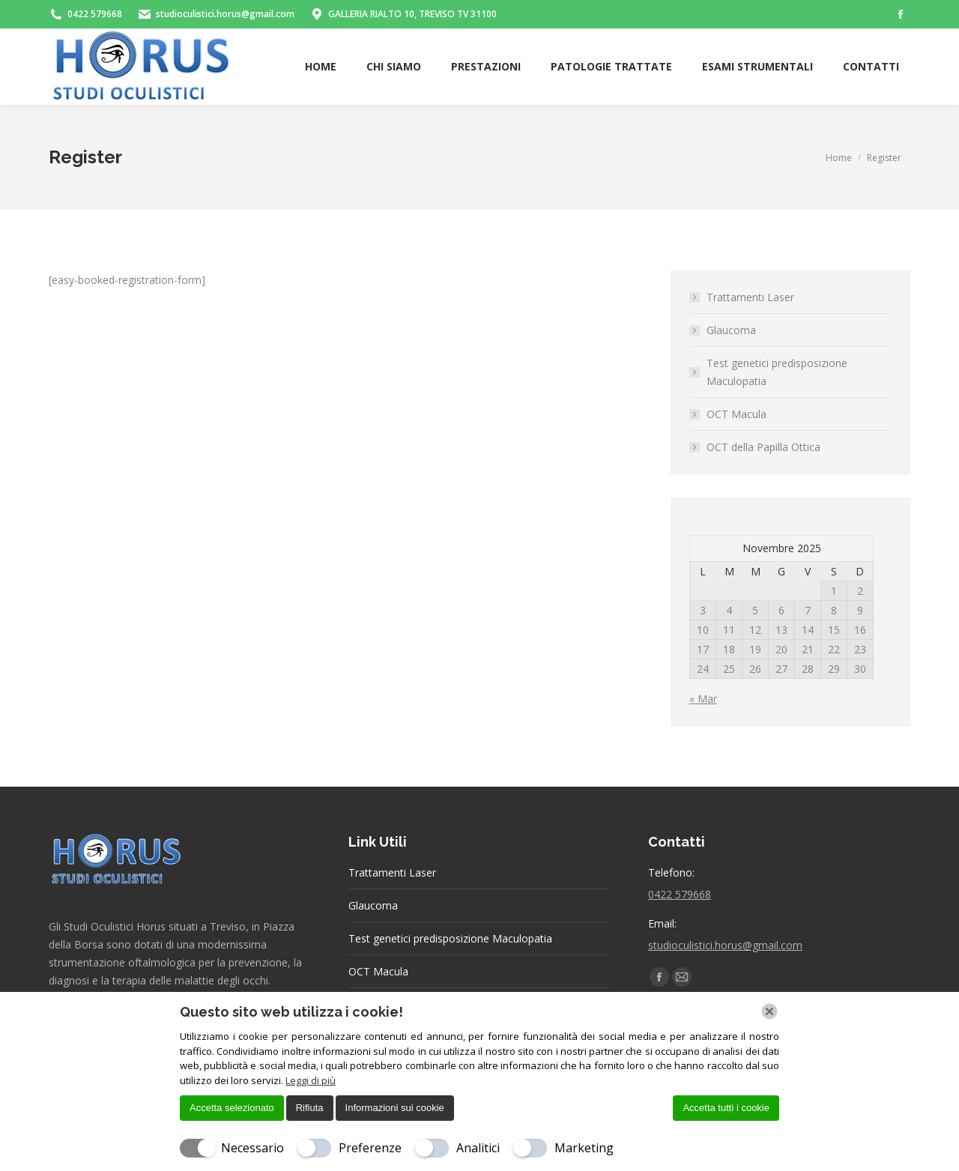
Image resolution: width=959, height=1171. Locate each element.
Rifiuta (310, 1107)
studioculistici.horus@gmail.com (725, 945)
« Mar (703, 699)
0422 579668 (679, 894)
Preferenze (370, 1148)
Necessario (252, 1148)
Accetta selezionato (232, 1107)
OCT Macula (736, 414)
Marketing (584, 1148)
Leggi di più (310, 1080)
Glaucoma (731, 330)
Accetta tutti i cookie (726, 1107)
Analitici (478, 1148)
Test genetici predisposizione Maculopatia (777, 372)
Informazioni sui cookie (394, 1107)
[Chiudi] (769, 1011)
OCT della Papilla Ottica (763, 447)
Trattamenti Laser (750, 297)
